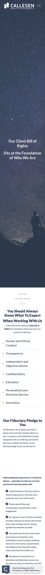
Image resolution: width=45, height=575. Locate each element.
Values (22, 303)
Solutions (22, 294)
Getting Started (22, 298)
